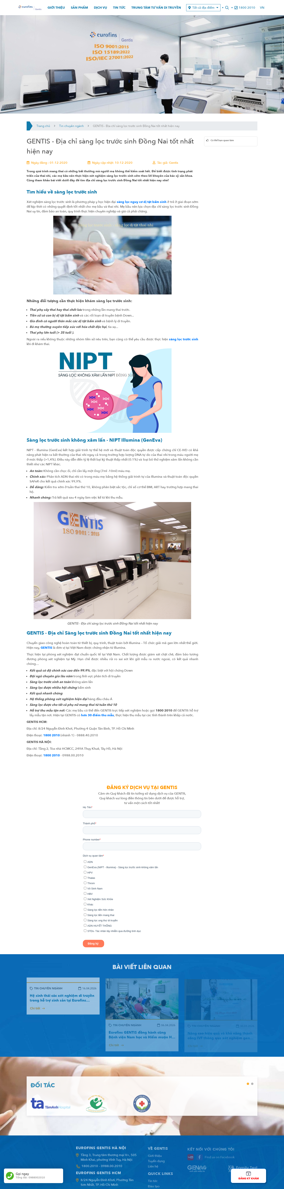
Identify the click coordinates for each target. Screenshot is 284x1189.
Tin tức (119, 8)
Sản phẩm (79, 8)
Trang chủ (43, 126)
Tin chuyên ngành (71, 126)
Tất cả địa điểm (203, 8)
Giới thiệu (56, 8)
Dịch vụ (100, 8)
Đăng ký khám (248, 1178)
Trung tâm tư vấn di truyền (156, 8)
